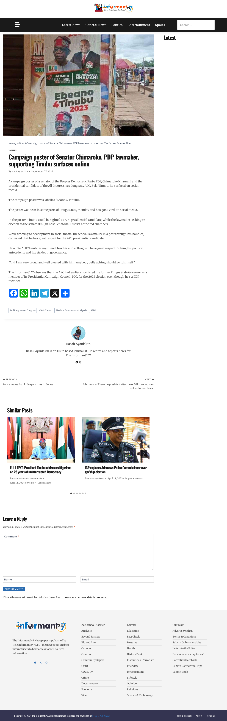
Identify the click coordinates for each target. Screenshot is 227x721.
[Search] (196, 25)
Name (8, 583)
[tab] (71, 496)
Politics (117, 25)
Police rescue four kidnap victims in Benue (39, 383)
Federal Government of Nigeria (80, 310)
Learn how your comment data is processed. (86, 602)
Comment (12, 540)
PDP (105, 310)
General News (95, 25)
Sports (160, 25)
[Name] (39, 583)
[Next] (144, 456)
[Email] (117, 583)
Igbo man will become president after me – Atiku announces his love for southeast (117, 385)
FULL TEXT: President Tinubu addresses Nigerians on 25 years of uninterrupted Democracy (40, 472)
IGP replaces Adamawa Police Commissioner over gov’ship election (116, 472)
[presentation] (41, 442)
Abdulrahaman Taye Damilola (29, 481)
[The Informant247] (113, 8)
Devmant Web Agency (102, 715)
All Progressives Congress (24, 310)
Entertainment (139, 25)
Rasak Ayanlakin (21, 171)
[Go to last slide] (13, 456)
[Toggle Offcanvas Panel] (17, 25)
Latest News (71, 25)
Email (86, 583)
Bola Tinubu (50, 310)
